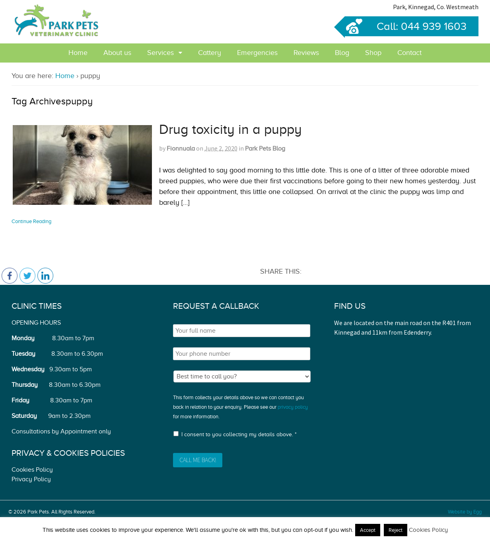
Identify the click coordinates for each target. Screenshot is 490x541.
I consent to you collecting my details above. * (239, 434)
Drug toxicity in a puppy (230, 129)
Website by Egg (465, 512)
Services (160, 53)
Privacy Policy (31, 479)
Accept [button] (367, 530)
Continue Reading (31, 221)
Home (78, 53)
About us (117, 53)
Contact (409, 53)
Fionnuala (181, 148)
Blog (342, 53)
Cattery (209, 53)
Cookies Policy (32, 469)
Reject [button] (395, 530)
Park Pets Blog (265, 148)
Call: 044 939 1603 (406, 26)
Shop (373, 53)
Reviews (306, 53)
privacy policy (293, 407)
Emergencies (257, 53)
